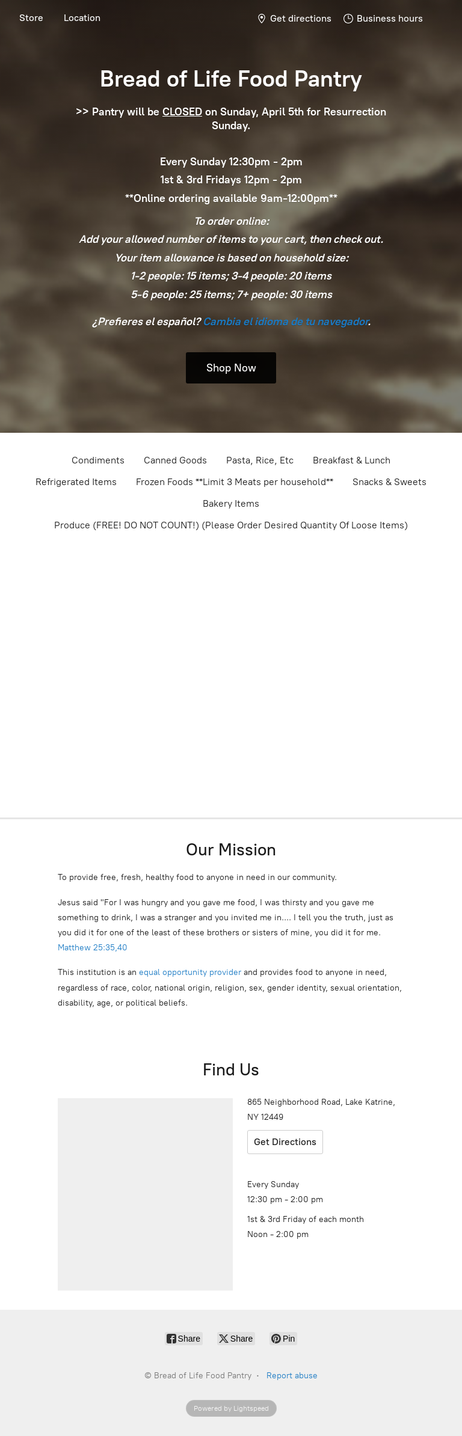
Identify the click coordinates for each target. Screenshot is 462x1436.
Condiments (98, 460)
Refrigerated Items (76, 481)
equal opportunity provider (190, 972)
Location (82, 17)
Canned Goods (175, 460)
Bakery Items (231, 503)
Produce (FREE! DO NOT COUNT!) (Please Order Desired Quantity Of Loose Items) (231, 525)
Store (31, 17)
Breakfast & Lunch (351, 460)
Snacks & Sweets (390, 481)
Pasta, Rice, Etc (260, 460)
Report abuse (292, 1375)
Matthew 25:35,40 (93, 948)
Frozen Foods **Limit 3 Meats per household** (234, 481)
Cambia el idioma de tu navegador (285, 321)
